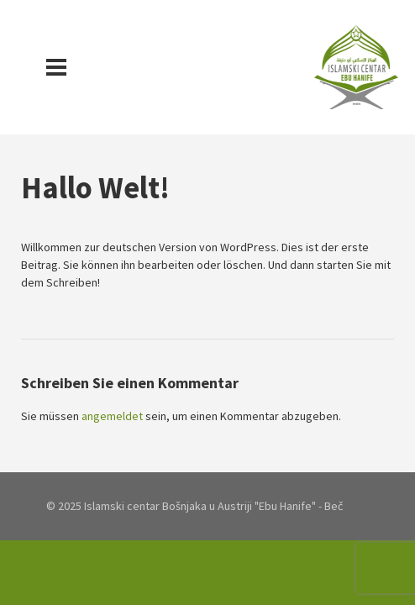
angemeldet (112, 416)
